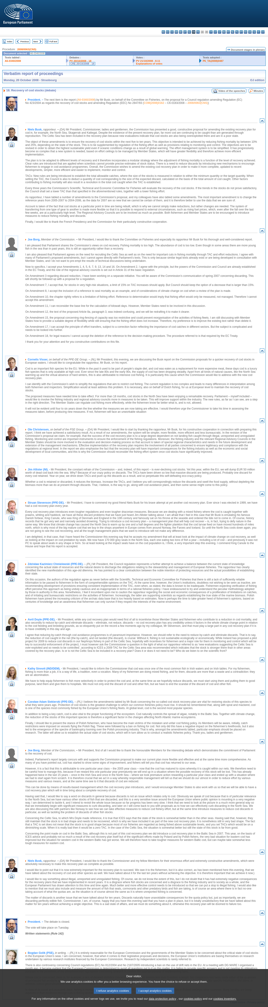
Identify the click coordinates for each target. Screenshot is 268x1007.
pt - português (241, 32)
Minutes (258, 91)
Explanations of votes (149, 63)
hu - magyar (224, 32)
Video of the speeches (231, 91)
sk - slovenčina (250, 32)
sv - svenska (263, 32)
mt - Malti (228, 32)
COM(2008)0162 (154, 103)
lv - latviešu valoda (215, 32)
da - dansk (176, 32)
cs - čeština (172, 32)
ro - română (245, 32)
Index (9, 41)
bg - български (163, 32)
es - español (167, 32)
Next (35, 41)
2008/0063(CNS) (26, 49)
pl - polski (237, 32)
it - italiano (211, 32)
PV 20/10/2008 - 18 (80, 61)
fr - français (198, 32)
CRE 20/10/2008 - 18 (82, 63)
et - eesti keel (185, 32)
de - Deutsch (180, 32)
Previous (24, 41)
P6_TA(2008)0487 (213, 61)
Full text (53, 41)
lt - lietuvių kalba (219, 32)
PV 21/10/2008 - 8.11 (148, 61)
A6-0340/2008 (13, 61)
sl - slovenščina (254, 32)
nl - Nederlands (232, 32)
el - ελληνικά (189, 32)
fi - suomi (258, 32)
